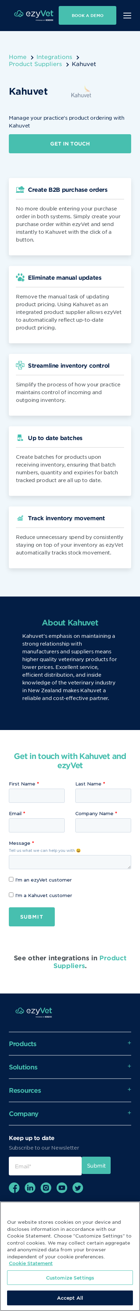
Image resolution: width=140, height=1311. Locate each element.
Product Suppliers (35, 63)
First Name (22, 784)
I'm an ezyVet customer (40, 880)
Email (15, 813)
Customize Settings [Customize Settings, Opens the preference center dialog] (70, 1278)
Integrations (54, 56)
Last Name (88, 784)
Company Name (94, 813)
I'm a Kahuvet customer (40, 895)
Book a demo (88, 15)
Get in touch (70, 144)
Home (18, 56)
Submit (31, 917)
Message (19, 843)
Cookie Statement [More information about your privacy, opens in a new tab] (31, 1263)
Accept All (70, 1298)
